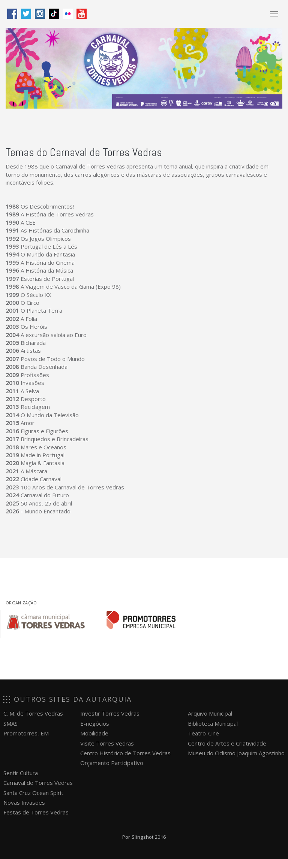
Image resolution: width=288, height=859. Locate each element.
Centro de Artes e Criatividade (227, 743)
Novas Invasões (24, 802)
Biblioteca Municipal (213, 723)
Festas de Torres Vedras (36, 812)
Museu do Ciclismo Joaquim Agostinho (236, 753)
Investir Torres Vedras (110, 713)
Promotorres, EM (26, 733)
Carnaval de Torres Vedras (38, 782)
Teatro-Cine (203, 733)
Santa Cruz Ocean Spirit (33, 792)
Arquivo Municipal (210, 713)
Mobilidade (94, 733)
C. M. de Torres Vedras (33, 713)
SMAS (10, 723)
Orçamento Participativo (111, 763)
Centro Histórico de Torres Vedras (125, 753)
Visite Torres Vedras (107, 743)
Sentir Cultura (20, 773)
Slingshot (143, 837)
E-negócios (94, 723)
